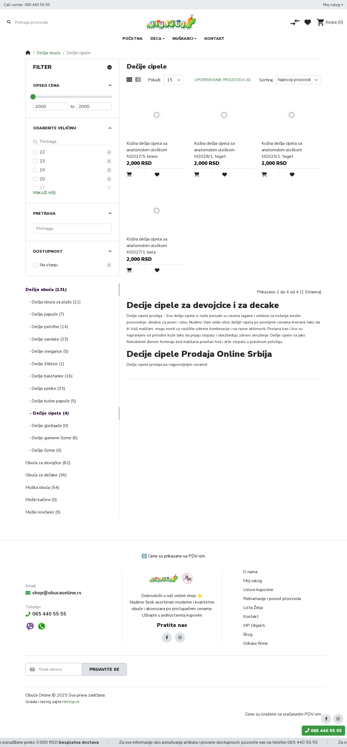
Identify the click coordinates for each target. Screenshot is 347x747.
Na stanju (48, 265)
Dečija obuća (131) (46, 290)
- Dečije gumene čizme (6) (51, 438)
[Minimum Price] (50, 106)
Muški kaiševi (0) (41, 500)
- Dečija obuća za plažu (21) (53, 302)
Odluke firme (255, 643)
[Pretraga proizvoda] (35, 22)
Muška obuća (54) (42, 487)
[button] (333, 4)
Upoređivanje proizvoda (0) (222, 79)
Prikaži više (44, 192)
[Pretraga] (72, 229)
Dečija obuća (48, 53)
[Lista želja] (307, 22)
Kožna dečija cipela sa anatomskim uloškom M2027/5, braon (147, 149)
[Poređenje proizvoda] (295, 22)
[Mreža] (129, 80)
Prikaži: (154, 80)
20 (42, 179)
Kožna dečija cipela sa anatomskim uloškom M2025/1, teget (282, 149)
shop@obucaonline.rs (53, 592)
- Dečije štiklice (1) (44, 364)
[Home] (27, 53)
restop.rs (70, 702)
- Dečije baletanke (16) (49, 376)
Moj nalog (252, 581)
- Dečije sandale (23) (46, 339)
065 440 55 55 (37, 4)
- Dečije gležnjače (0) (46, 426)
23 (42, 161)
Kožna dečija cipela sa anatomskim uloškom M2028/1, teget (214, 149)
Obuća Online (38, 695)
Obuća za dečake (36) (46, 475)
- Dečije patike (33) (45, 389)
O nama (250, 572)
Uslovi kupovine (258, 590)
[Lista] (138, 80)
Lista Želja (253, 608)
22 (42, 152)
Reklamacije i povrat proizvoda (272, 599)
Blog (247, 634)
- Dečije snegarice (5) (47, 351)
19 (42, 170)
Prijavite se (104, 669)
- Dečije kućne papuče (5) (50, 401)
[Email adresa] (60, 669)
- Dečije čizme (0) (43, 450)
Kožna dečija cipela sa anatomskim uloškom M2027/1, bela (147, 245)
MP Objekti (254, 626)
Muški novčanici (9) (43, 512)
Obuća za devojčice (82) (47, 463)
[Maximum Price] (94, 106)
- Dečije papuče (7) (44, 314)
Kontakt (251, 617)
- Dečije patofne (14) (46, 327)
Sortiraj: (266, 80)
